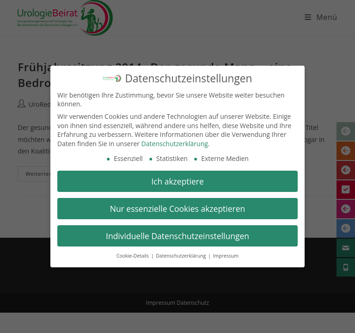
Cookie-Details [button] (133, 255)
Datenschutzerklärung (174, 142)
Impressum (226, 255)
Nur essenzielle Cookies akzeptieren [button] (177, 207)
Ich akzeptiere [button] (177, 179)
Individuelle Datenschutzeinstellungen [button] (177, 234)
